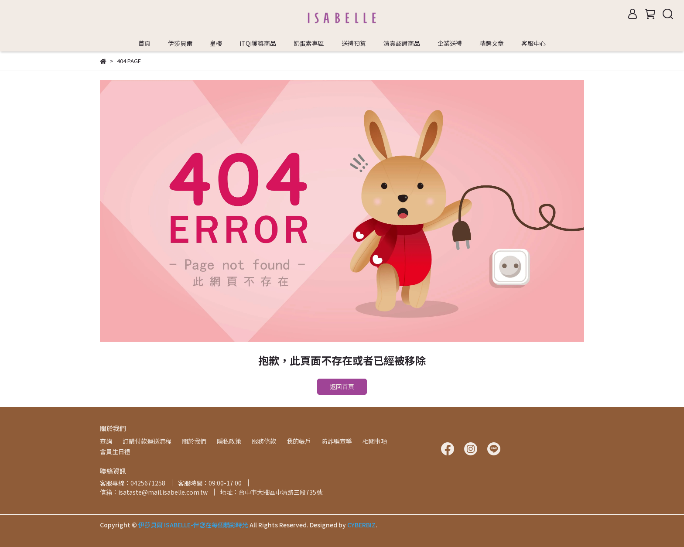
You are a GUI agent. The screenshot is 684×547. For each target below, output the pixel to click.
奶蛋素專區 (309, 43)
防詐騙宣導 (336, 441)
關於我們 (194, 441)
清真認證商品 (401, 43)
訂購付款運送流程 (147, 441)
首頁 (144, 43)
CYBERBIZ (361, 524)
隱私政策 (229, 441)
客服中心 (533, 43)
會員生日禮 (115, 451)
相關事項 (375, 441)
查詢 (106, 441)
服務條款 (264, 441)
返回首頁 (342, 386)
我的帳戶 (299, 441)
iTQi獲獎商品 (257, 43)
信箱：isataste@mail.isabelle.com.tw (154, 492)
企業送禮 (450, 43)
